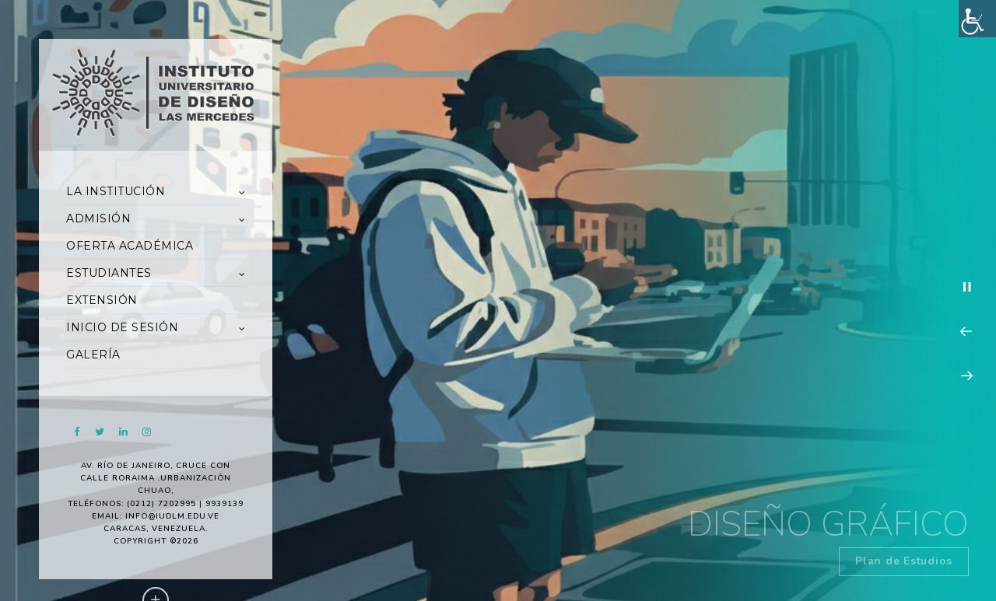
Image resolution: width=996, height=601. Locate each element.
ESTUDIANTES (109, 273)
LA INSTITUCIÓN (115, 191)
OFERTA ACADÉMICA (129, 246)
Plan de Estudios (903, 561)
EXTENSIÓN (102, 300)
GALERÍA (93, 355)
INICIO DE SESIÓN (122, 327)
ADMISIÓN (98, 218)
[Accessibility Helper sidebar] (977, 18)
